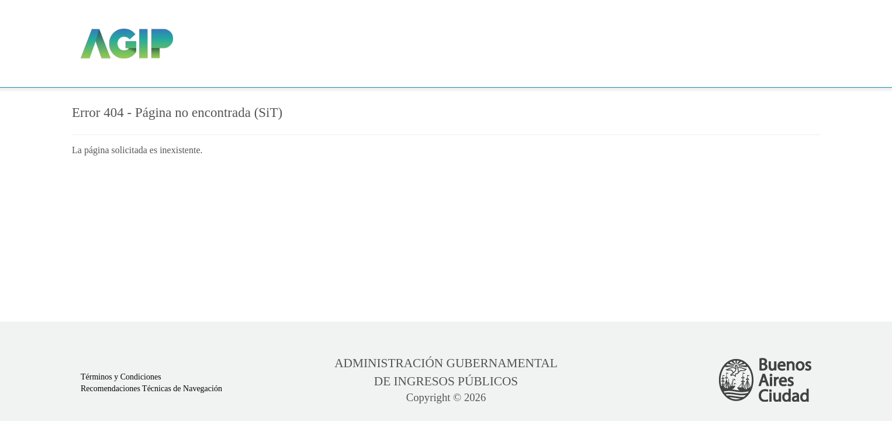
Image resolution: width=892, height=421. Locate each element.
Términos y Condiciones (121, 376)
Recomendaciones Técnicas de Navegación (151, 388)
